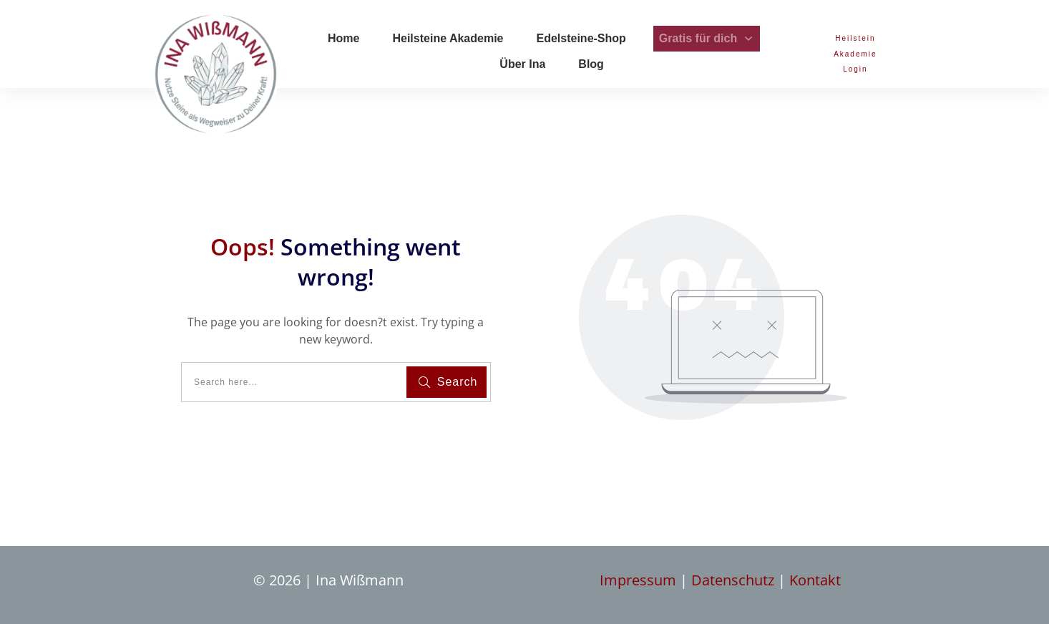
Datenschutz (734, 580)
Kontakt (815, 580)
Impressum (640, 580)
